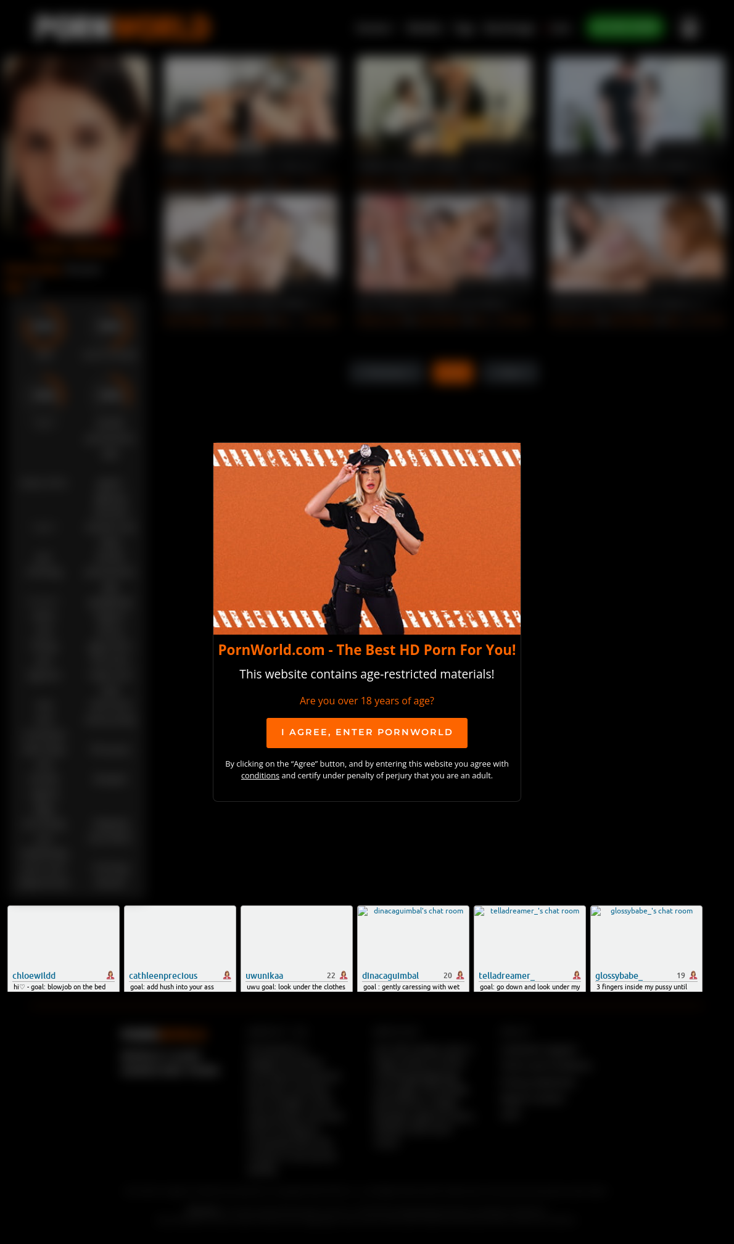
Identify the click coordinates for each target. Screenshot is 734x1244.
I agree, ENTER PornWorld (367, 732)
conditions (260, 775)
